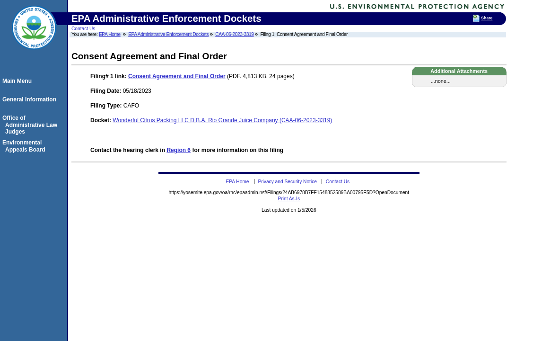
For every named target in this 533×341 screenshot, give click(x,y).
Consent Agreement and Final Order (177, 76)
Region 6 (178, 150)
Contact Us (83, 28)
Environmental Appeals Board (25, 146)
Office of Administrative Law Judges (31, 125)
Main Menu (18, 81)
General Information (30, 99)
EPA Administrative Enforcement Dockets (168, 34)
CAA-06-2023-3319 (234, 34)
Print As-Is (289, 198)
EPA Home (110, 34)
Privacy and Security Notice (287, 181)
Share (486, 18)
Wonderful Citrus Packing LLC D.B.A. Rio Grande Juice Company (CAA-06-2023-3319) (222, 120)
